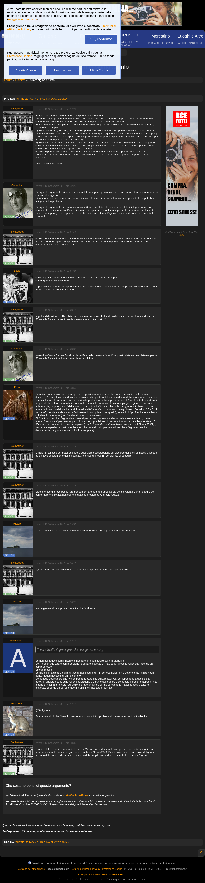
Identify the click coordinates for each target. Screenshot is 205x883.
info (182, 235)
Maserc (17, 523)
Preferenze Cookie (19, 56)
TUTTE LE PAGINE (27, 98)
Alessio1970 (17, 640)
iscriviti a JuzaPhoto (75, 795)
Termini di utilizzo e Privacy (85, 869)
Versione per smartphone (31, 869)
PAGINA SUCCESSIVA (54, 98)
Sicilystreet (17, 108)
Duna (17, 387)
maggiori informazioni (22, 19)
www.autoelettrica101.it (114, 874)
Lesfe (17, 270)
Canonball (17, 185)
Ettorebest (17, 703)
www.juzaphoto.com (89, 874)
